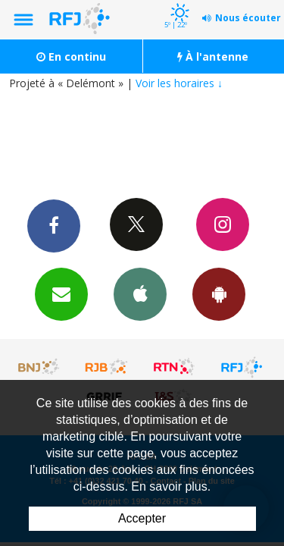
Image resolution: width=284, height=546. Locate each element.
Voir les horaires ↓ (179, 83)
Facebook (53, 225)
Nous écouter (248, 17)
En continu (71, 56)
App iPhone (140, 293)
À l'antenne (212, 56)
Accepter (142, 518)
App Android (218, 293)
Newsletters (61, 293)
